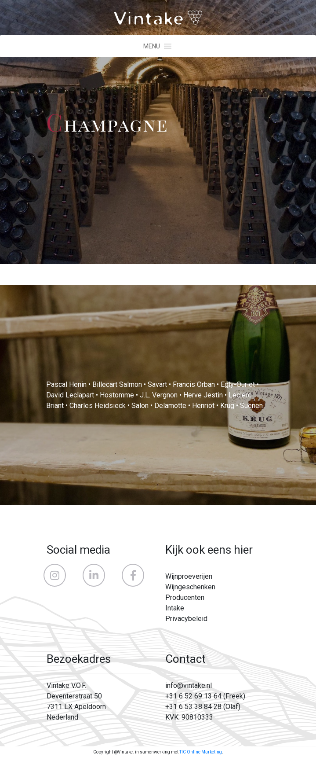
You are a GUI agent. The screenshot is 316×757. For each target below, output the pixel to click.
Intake (174, 608)
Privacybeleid (186, 618)
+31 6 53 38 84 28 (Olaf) (202, 706)
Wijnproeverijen (188, 576)
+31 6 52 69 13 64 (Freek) (205, 696)
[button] (151, 46)
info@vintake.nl (188, 685)
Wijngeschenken (190, 587)
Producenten (184, 597)
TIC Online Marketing (200, 752)
